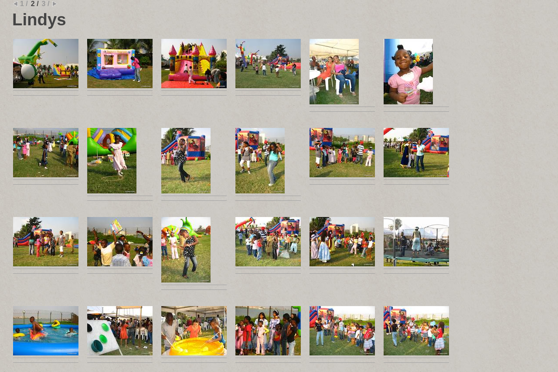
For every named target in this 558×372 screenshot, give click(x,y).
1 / (24, 3)
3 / (46, 3)
